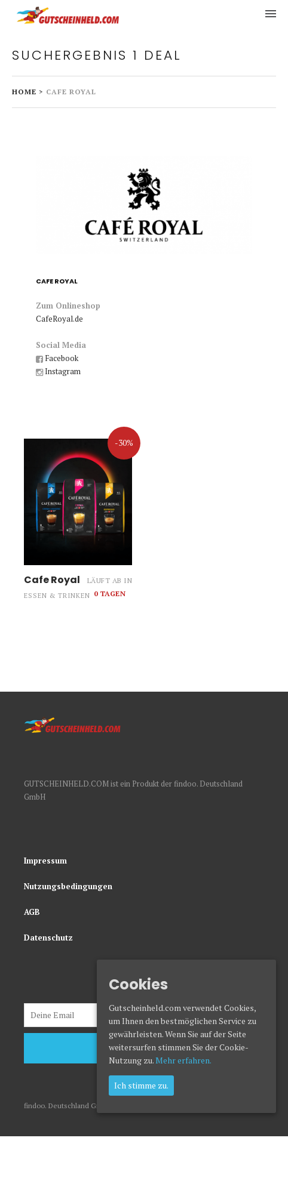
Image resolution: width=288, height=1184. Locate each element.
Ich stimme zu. (141, 1085)
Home (24, 91)
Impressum (45, 860)
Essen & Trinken (57, 595)
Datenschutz (48, 937)
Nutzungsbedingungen (68, 886)
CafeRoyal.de (59, 318)
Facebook (61, 358)
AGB (32, 911)
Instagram (63, 371)
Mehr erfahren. (183, 1060)
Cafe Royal (52, 580)
